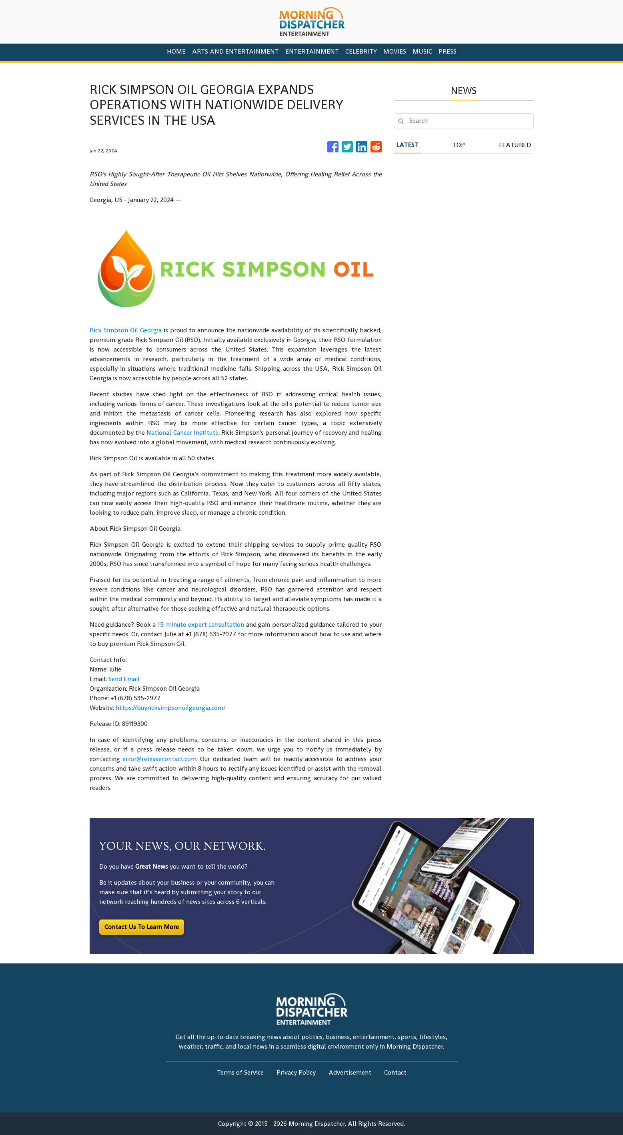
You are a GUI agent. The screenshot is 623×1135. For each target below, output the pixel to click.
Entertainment (312, 51)
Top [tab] (459, 145)
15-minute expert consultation (200, 624)
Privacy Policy (296, 1072)
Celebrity (361, 51)
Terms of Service (240, 1072)
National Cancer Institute (181, 432)
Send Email (124, 679)
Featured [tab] (515, 145)
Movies (394, 51)
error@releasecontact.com (159, 759)
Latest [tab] (407, 145)
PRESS (448, 51)
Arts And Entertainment (235, 51)
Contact (395, 1072)
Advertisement (350, 1072)
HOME (176, 51)
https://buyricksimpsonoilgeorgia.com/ (171, 707)
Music (422, 51)
